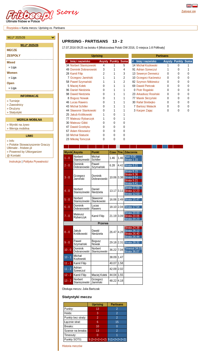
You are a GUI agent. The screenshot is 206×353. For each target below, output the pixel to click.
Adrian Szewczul (147, 69)
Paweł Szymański (81, 81)
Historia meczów (72, 346)
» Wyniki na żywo (18, 124)
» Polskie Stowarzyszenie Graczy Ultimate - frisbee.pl (28, 146)
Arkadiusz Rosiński (148, 94)
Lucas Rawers (79, 102)
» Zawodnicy (15, 104)
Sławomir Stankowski (83, 110)
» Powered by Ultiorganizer (24, 151)
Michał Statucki (79, 135)
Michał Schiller (79, 106)
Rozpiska (13, 28)
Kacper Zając (145, 110)
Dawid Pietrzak (146, 85)
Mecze (12, 50)
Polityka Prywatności (35, 161)
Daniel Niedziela (80, 90)
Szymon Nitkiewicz (148, 81)
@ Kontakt (14, 155)
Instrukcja (15, 161)
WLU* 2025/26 (30, 45)
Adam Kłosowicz (80, 131)
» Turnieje (13, 100)
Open (10, 83)
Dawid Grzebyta (80, 126)
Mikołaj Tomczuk (80, 139)
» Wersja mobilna (18, 128)
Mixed (11, 62)
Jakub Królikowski (81, 114)
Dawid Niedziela (80, 94)
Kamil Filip (76, 73)
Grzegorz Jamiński (81, 77)
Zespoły (14, 55)
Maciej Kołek (78, 85)
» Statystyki (14, 112)
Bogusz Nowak (79, 98)
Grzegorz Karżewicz (149, 77)
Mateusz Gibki (79, 122)
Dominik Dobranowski (83, 69)
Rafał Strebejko (146, 102)
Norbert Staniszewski (83, 65)
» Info (10, 140)
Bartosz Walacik (146, 106)
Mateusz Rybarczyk (82, 118)
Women (12, 72)
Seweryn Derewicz (148, 73)
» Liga (12, 67)
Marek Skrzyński (146, 98)
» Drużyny (13, 108)
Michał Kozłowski (147, 65)
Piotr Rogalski (145, 90)
